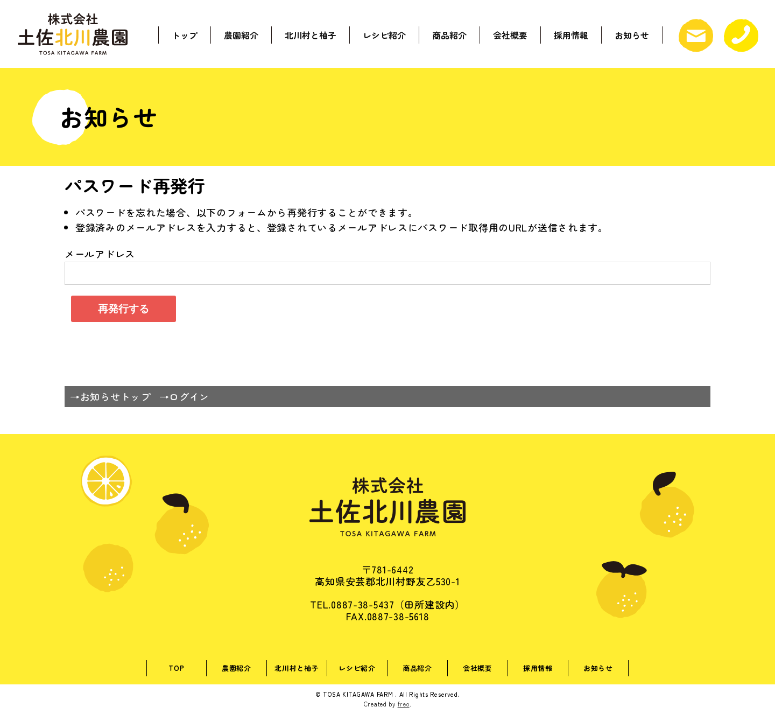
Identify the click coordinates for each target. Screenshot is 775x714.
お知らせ (632, 33)
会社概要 (510, 33)
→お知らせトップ (110, 396)
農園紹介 (241, 33)
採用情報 (571, 33)
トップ (185, 33)
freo (404, 703)
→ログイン (184, 396)
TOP (176, 668)
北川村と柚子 (310, 33)
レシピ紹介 (384, 33)
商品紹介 (449, 33)
